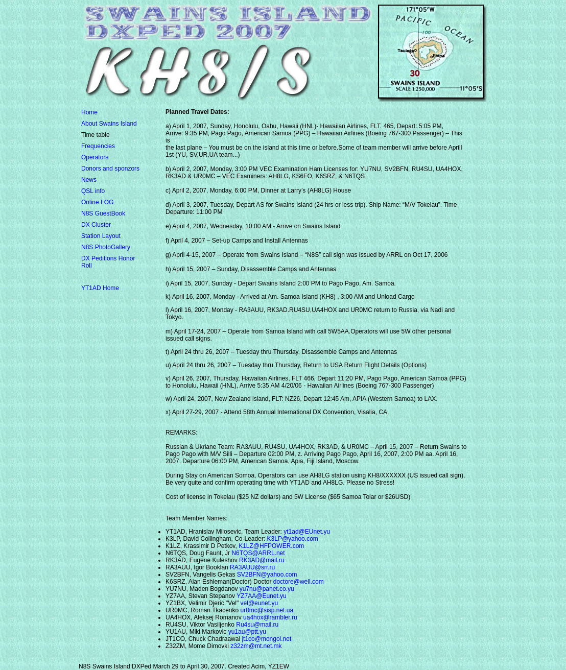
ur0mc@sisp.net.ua (267, 610)
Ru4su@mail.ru (257, 624)
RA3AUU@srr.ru (252, 567)
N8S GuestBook (103, 213)
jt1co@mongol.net (266, 638)
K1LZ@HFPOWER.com (271, 545)
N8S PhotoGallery (105, 247)
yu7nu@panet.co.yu (267, 588)
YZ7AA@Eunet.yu (262, 596)
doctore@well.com (298, 581)
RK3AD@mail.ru (261, 560)
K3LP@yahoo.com (292, 538)
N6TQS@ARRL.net (258, 553)
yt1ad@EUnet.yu (307, 531)
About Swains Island (109, 123)
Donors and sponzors (110, 168)
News (89, 179)
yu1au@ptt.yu (247, 631)
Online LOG (97, 202)
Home (89, 112)
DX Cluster (96, 224)
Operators (94, 157)
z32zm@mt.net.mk (255, 646)
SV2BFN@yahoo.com (267, 574)
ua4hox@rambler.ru (270, 617)
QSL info (93, 191)
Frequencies (98, 146)
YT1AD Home (100, 288)
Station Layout (101, 236)
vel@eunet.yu (259, 603)
